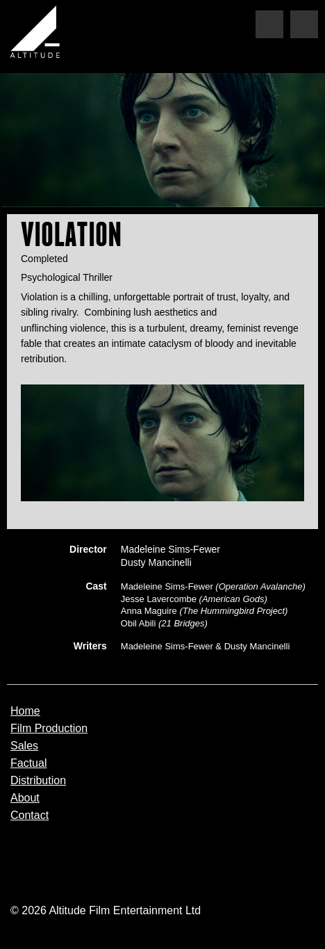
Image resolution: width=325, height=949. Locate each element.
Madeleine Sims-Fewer (170, 549)
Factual (28, 763)
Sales (24, 746)
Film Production (49, 728)
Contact (29, 815)
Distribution (38, 780)
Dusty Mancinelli (156, 562)
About (25, 798)
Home (25, 711)
